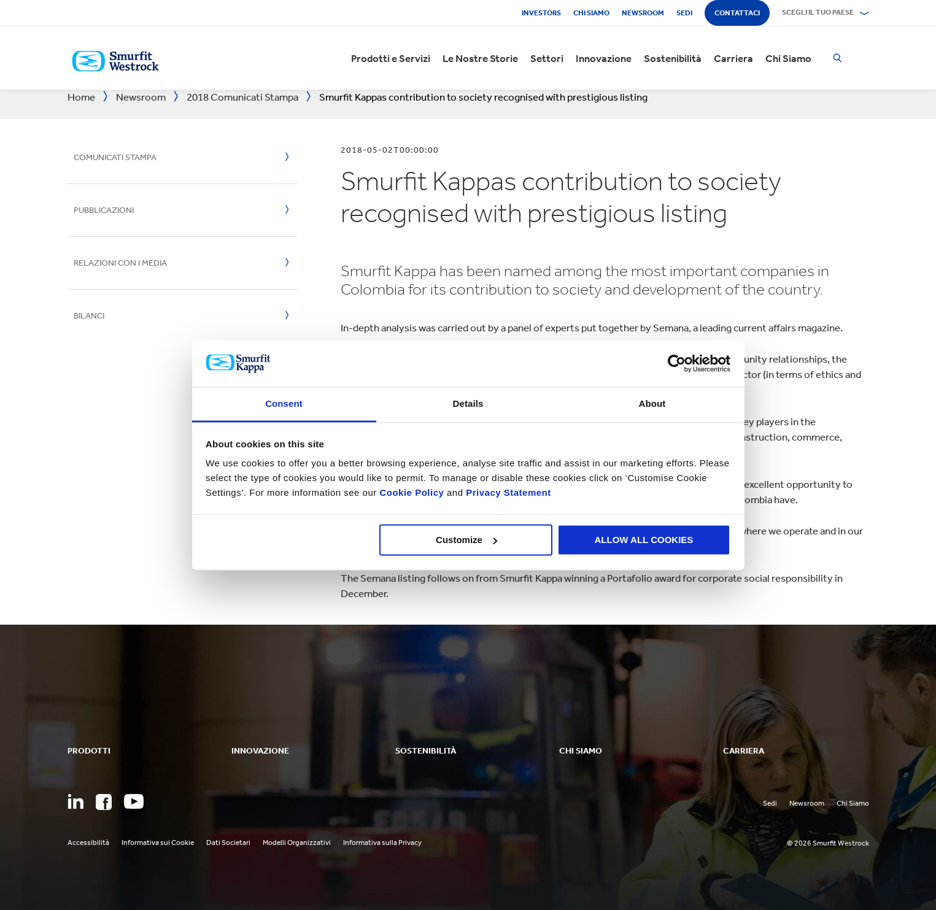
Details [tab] (468, 404)
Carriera (733, 58)
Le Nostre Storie (480, 58)
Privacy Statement (507, 493)
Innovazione (604, 58)
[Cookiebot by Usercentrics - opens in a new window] (676, 363)
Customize (466, 539)
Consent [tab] (284, 404)
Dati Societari (228, 842)
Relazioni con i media (120, 263)
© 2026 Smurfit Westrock (828, 843)
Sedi (684, 13)
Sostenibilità (673, 58)
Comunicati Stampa (115, 157)
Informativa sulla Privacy (382, 842)
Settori (546, 58)
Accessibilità (88, 842)
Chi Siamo (788, 58)
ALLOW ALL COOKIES (644, 539)
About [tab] (652, 404)
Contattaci (737, 13)
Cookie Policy (411, 493)
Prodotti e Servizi (390, 58)
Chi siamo (591, 13)
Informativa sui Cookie (158, 842)
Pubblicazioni (104, 210)
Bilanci (89, 315)
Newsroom (643, 13)
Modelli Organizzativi (297, 842)
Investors (541, 13)
